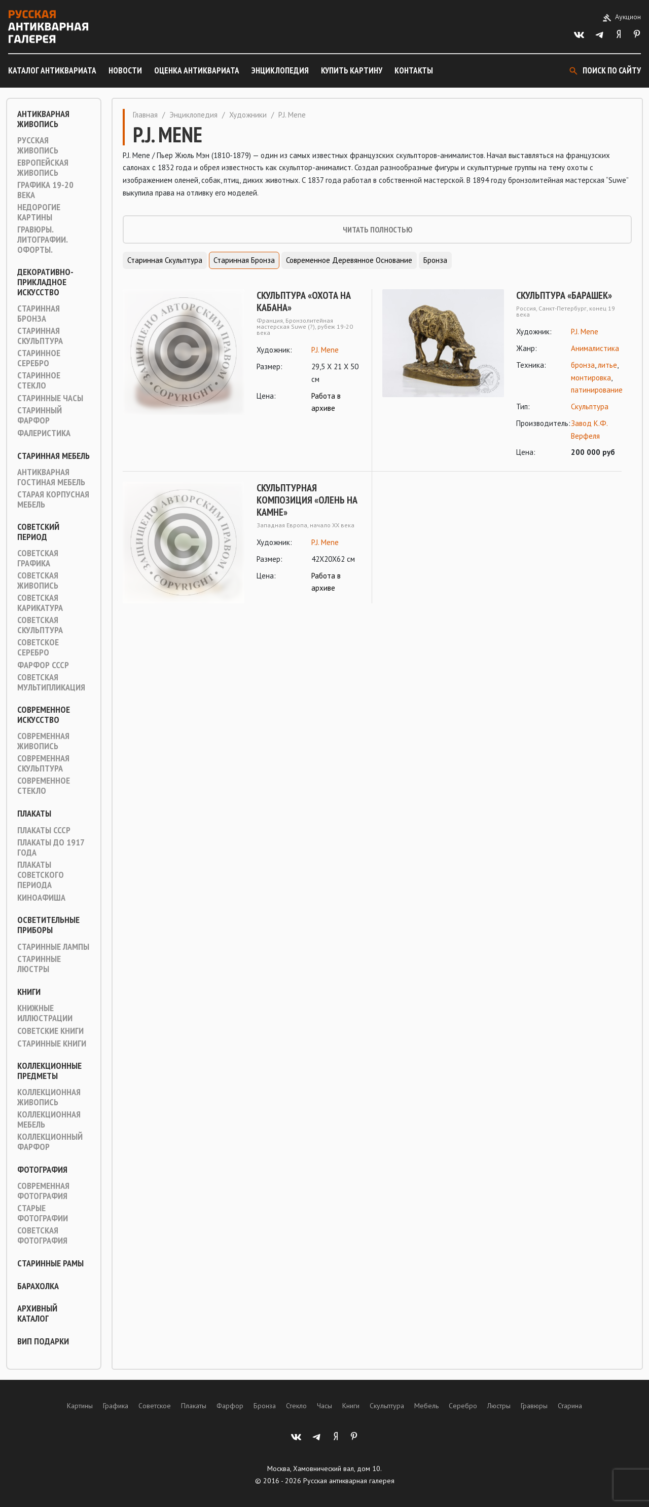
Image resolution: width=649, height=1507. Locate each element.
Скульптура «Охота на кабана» (304, 301)
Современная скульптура (43, 763)
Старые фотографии (42, 1213)
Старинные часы (50, 398)
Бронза (435, 260)
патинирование (597, 390)
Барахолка (38, 1286)
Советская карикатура (40, 603)
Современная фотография (43, 1191)
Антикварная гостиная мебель (51, 477)
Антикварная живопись (43, 119)
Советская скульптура (40, 625)
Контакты (413, 70)
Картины (80, 1405)
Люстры (499, 1405)
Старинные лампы (53, 947)
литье (607, 365)
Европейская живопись (42, 168)
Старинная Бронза (38, 313)
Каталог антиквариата (52, 70)
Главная (145, 115)
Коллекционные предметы (49, 1071)
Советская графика (37, 558)
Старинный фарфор (39, 415)
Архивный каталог (37, 1313)
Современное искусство (43, 715)
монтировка (591, 377)
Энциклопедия (280, 70)
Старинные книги (51, 1043)
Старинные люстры (39, 964)
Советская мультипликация (51, 682)
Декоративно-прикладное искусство (45, 282)
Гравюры (534, 1405)
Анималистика (595, 348)
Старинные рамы (50, 1263)
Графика (115, 1405)
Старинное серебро (38, 358)
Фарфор (230, 1405)
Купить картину (351, 70)
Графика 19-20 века (45, 190)
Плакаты (34, 813)
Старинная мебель (53, 456)
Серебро (463, 1405)
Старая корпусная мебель (53, 499)
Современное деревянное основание (349, 260)
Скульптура (589, 406)
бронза (583, 365)
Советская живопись (37, 580)
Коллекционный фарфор (50, 1142)
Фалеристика (43, 433)
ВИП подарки (43, 1341)
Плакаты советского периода (40, 875)
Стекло (296, 1405)
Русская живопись (37, 145)
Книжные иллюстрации (45, 1013)
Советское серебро (38, 647)
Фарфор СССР (43, 665)
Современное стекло (43, 786)
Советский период (38, 532)
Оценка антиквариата (196, 70)
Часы (324, 1405)
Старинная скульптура (40, 336)
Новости (125, 70)
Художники (248, 115)
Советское (154, 1405)
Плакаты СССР (43, 830)
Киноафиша (41, 898)
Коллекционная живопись (49, 1097)
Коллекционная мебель (49, 1119)
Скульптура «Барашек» (564, 295)
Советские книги (50, 1031)
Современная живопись (43, 741)
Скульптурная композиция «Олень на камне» (307, 500)
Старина (570, 1405)
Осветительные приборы (48, 925)
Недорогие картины (38, 212)
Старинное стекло (38, 380)
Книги (29, 992)
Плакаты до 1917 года (50, 847)
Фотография (42, 1170)
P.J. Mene (325, 350)
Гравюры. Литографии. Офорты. (42, 239)
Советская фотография (42, 1235)
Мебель (426, 1405)
